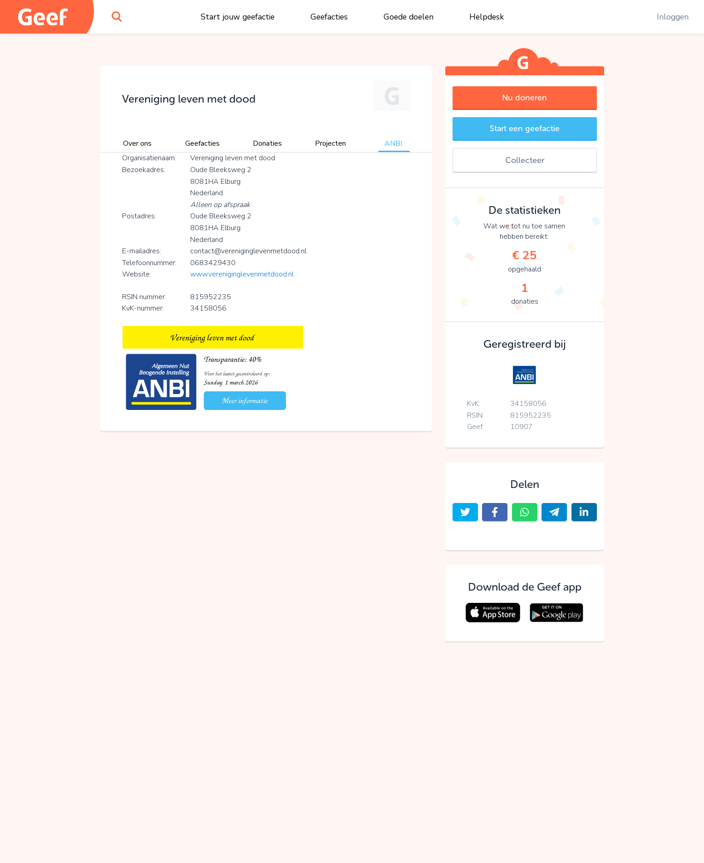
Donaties (267, 143)
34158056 (528, 404)
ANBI (393, 143)
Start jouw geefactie (238, 16)
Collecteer (524, 160)
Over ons (137, 143)
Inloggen (673, 16)
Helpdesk (486, 16)
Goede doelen (408, 16)
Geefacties (329, 16)
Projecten (330, 143)
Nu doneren (524, 98)
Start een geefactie (525, 128)
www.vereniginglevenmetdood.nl (242, 274)
